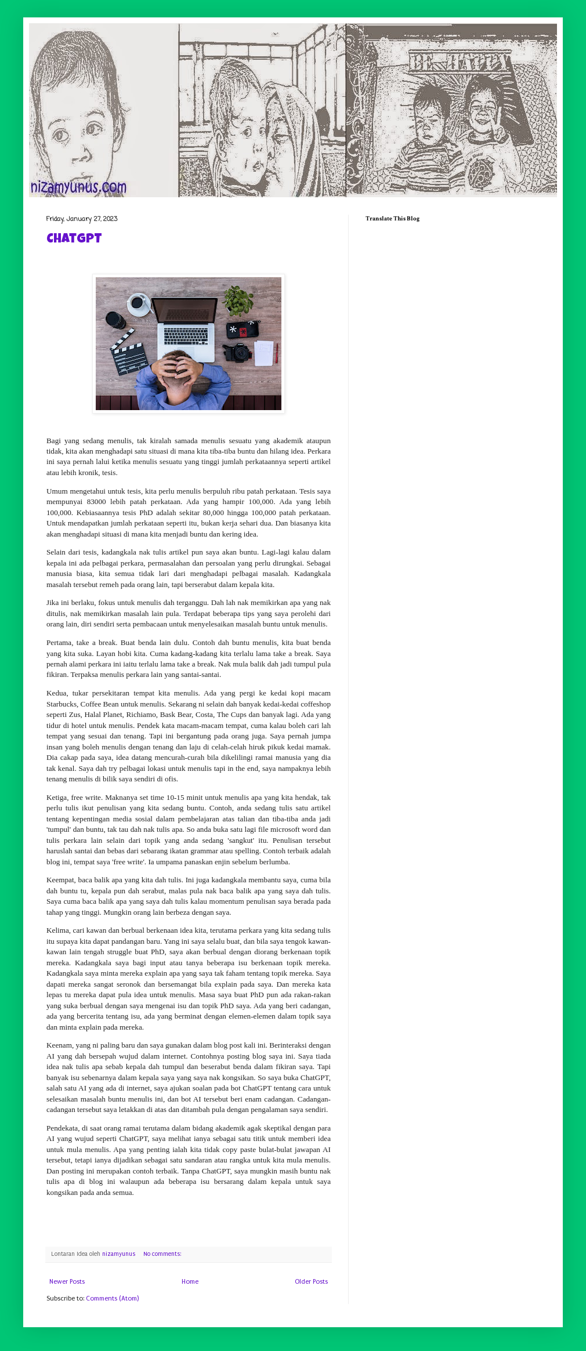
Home (190, 1281)
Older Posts (311, 1281)
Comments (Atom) (112, 1298)
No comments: (163, 1254)
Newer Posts (67, 1281)
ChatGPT (74, 240)
